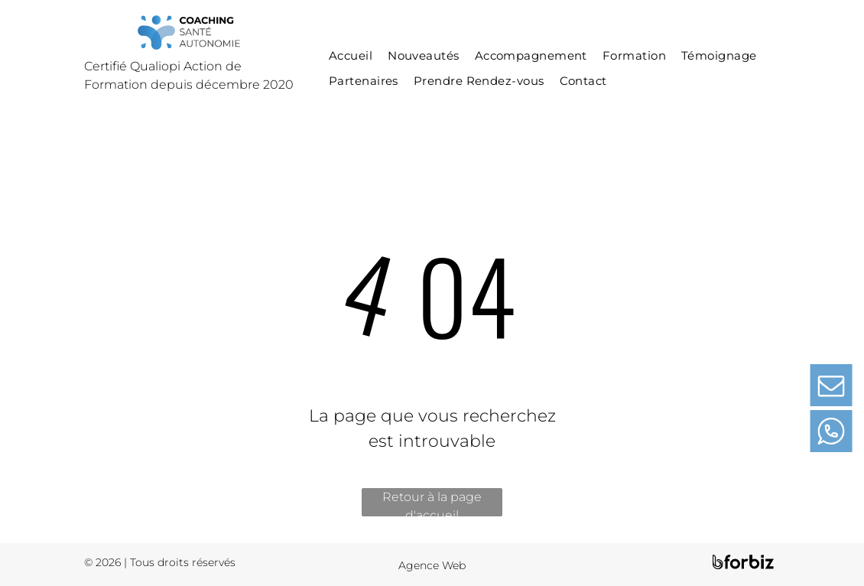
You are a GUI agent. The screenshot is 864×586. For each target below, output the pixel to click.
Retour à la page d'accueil (432, 503)
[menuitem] (350, 56)
